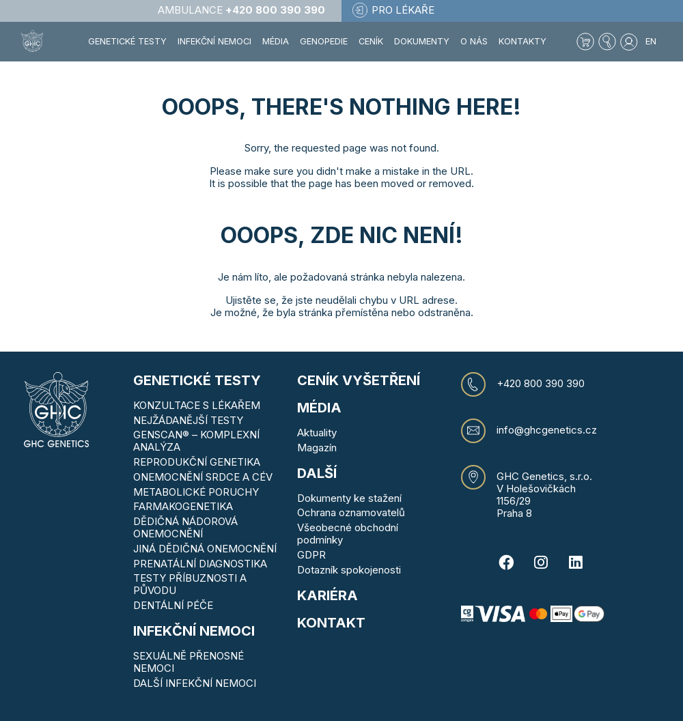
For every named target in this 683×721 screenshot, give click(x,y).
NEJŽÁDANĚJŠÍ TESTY (188, 420)
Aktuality (317, 432)
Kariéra (327, 595)
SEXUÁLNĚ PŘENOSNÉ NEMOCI (188, 662)
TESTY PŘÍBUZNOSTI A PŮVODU (190, 584)
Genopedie (324, 41)
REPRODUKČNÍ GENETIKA (196, 461)
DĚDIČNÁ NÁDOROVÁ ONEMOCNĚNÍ (185, 527)
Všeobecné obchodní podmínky (347, 533)
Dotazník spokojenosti (349, 569)
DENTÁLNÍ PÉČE (173, 605)
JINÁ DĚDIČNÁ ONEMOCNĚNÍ (205, 548)
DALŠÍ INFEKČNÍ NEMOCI (194, 683)
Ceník (371, 41)
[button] (607, 42)
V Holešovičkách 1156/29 (536, 494)
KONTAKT (331, 622)
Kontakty (522, 41)
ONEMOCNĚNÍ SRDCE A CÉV (203, 476)
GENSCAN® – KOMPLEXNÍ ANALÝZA (196, 440)
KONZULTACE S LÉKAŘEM (196, 405)
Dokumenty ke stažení (349, 498)
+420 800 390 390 (541, 384)
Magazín (317, 447)
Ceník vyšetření (358, 380)
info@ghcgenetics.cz (547, 430)
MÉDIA (319, 407)
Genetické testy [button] (127, 41)
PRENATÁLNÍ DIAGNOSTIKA (200, 563)
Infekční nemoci (194, 631)
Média (275, 41)
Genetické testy (197, 380)
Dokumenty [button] (421, 41)
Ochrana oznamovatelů (351, 512)
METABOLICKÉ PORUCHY (196, 491)
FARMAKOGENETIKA (183, 506)
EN (650, 41)
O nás (474, 41)
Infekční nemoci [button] (214, 41)
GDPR (311, 554)
